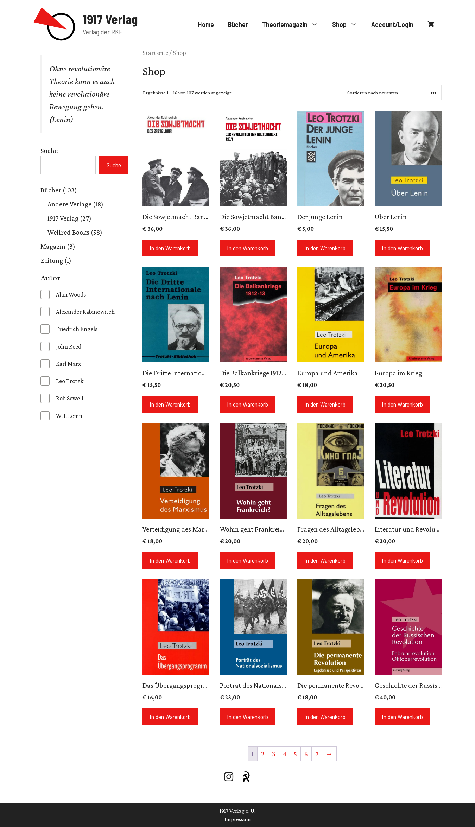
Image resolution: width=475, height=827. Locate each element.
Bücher (238, 24)
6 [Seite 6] (306, 754)
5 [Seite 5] (295, 754)
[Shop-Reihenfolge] (392, 92)
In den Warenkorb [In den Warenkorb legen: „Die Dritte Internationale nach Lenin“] (170, 404)
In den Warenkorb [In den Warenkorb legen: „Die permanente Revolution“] (325, 716)
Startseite (155, 52)
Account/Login (392, 24)
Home (206, 24)
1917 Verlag (110, 18)
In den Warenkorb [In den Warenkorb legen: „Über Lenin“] (402, 248)
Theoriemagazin (293, 24)
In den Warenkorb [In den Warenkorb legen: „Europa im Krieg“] (402, 404)
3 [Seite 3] (274, 754)
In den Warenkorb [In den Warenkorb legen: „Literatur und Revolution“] (402, 560)
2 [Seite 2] (263, 754)
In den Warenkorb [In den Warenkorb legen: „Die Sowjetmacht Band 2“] (170, 248)
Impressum (237, 819)
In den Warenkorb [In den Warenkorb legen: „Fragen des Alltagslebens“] (325, 560)
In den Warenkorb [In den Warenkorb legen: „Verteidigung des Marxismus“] (170, 560)
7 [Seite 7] (316, 754)
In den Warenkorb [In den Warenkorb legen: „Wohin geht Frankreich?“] (247, 560)
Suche (49, 150)
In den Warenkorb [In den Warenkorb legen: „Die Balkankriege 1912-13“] (247, 404)
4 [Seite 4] (284, 754)
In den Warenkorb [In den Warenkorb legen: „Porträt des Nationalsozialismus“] (247, 716)
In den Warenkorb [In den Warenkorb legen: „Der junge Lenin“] (325, 248)
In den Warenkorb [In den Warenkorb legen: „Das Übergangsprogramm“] (170, 716)
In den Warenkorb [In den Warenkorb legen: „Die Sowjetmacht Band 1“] (247, 248)
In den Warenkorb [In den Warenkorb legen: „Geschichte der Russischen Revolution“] (402, 716)
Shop (348, 24)
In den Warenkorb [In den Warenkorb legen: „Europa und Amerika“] (325, 404)
